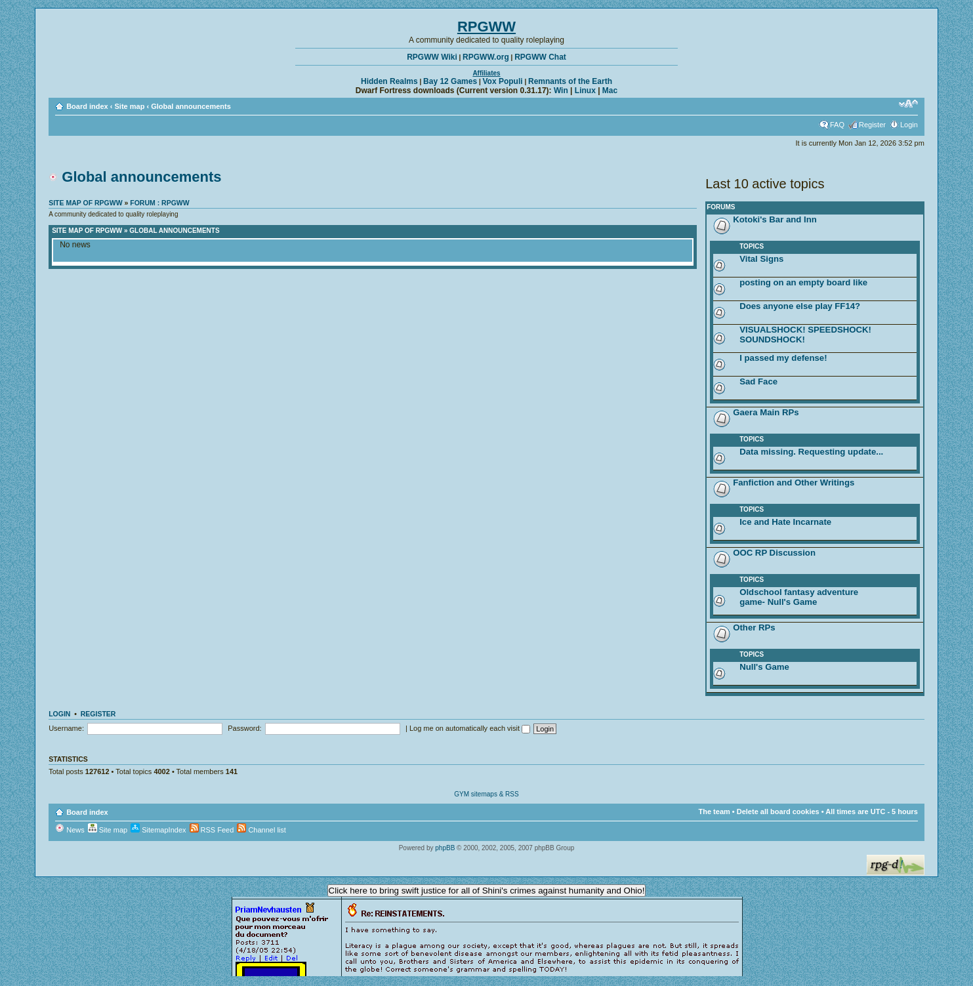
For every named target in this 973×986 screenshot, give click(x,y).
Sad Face (758, 381)
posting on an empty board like (803, 282)
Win (561, 90)
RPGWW (486, 26)
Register (872, 125)
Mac (609, 90)
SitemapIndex (158, 830)
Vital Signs (761, 259)
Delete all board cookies (778, 811)
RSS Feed (212, 830)
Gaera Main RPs (765, 412)
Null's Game (764, 667)
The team (714, 811)
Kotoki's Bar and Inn (775, 219)
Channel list (261, 830)
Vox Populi (502, 81)
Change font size (908, 104)
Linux (585, 90)
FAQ (837, 125)
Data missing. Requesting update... (811, 452)
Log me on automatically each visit (469, 728)
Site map (130, 106)
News (70, 830)
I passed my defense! (783, 358)
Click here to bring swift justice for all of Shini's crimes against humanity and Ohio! (487, 890)
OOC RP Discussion (774, 553)
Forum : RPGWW (159, 203)
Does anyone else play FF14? (799, 306)
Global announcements (191, 106)
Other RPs (754, 627)
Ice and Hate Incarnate (785, 522)
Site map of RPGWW (85, 203)
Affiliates (486, 73)
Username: (66, 728)
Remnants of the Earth (570, 81)
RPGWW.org (486, 57)
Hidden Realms (389, 81)
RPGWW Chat (540, 57)
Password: (244, 728)
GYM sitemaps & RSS (486, 794)
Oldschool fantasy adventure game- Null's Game (798, 597)
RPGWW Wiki (432, 57)
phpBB (445, 848)
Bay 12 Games (450, 81)
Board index (87, 106)
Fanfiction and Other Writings (793, 482)
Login (909, 125)
